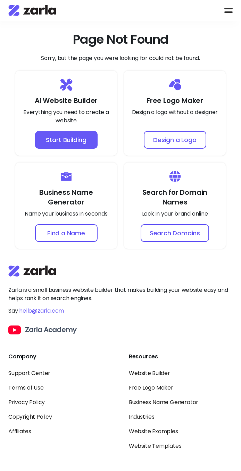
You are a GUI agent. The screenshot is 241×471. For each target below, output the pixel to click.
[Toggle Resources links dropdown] (181, 360)
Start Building (66, 140)
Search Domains (175, 233)
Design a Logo (174, 140)
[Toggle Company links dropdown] (60, 360)
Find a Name (66, 233)
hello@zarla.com (41, 311)
